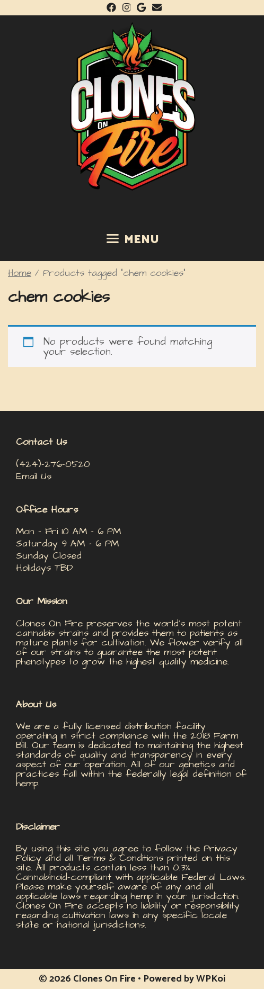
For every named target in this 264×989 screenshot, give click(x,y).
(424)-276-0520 (53, 464)
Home (19, 273)
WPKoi (210, 979)
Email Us (33, 476)
